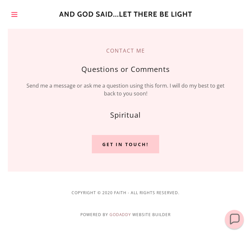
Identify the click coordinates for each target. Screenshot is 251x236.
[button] (25, 14)
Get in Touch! (125, 144)
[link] (125, 14)
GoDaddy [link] (120, 214)
